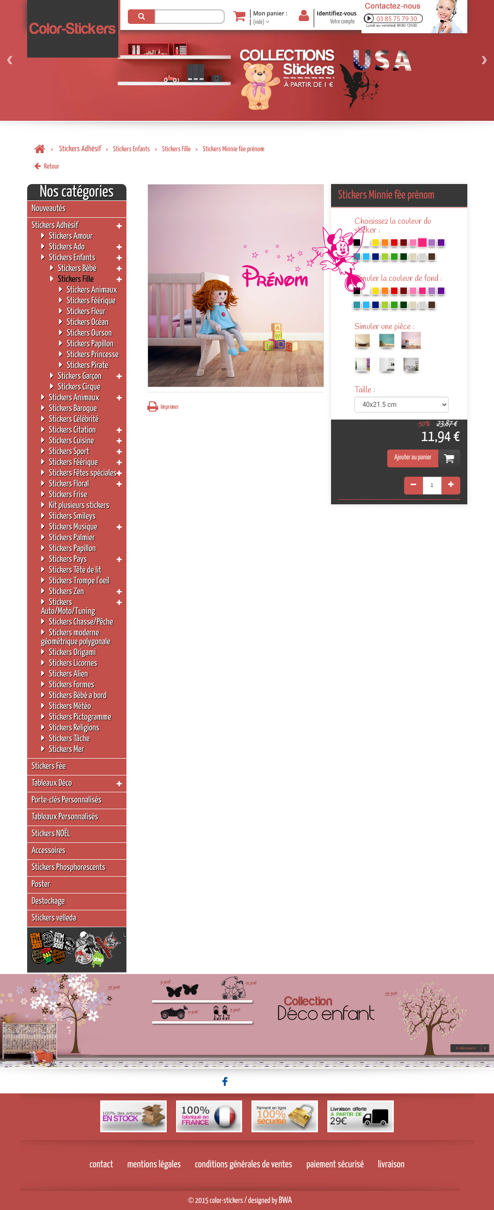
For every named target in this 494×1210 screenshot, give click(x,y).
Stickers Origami (68, 652)
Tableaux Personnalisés (65, 816)
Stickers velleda (54, 918)
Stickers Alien (64, 674)
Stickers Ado (63, 246)
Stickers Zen (62, 591)
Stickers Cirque (75, 386)
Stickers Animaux (88, 290)
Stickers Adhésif (80, 149)
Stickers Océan (84, 322)
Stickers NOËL (51, 833)
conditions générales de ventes (243, 1164)
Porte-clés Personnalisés (67, 800)
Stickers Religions (70, 727)
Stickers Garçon (76, 376)
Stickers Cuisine (67, 440)
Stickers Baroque (69, 408)
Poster (41, 884)
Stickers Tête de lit (71, 570)
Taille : (365, 390)
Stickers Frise (64, 494)
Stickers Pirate (83, 365)
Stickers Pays (64, 559)
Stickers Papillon (86, 343)
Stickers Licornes (69, 663)
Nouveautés (49, 208)
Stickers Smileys (68, 516)
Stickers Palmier (68, 537)
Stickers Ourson (85, 333)
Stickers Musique (69, 526)
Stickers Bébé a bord (74, 695)
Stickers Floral (65, 483)
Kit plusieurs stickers (75, 505)
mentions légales (154, 1164)
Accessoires (49, 850)
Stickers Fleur (82, 311)
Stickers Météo (66, 706)
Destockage (48, 901)
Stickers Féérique (87, 300)
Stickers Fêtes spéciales (79, 473)
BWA (285, 1200)
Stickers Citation (68, 430)
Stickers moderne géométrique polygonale (76, 636)
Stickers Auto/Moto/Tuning (68, 606)
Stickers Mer (62, 749)
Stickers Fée (49, 766)
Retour (46, 166)
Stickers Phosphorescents (68, 867)
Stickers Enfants (131, 149)
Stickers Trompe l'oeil (75, 580)
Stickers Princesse (89, 354)
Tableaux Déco (52, 783)
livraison (391, 1164)
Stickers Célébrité (70, 419)
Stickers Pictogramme (76, 717)
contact (101, 1164)
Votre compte (342, 22)
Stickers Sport (65, 451)
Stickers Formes (68, 684)
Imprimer (163, 407)
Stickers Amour (67, 236)
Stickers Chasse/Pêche (77, 622)
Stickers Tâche (65, 738)
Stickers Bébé (73, 268)
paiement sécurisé (335, 1164)
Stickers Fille (176, 149)
